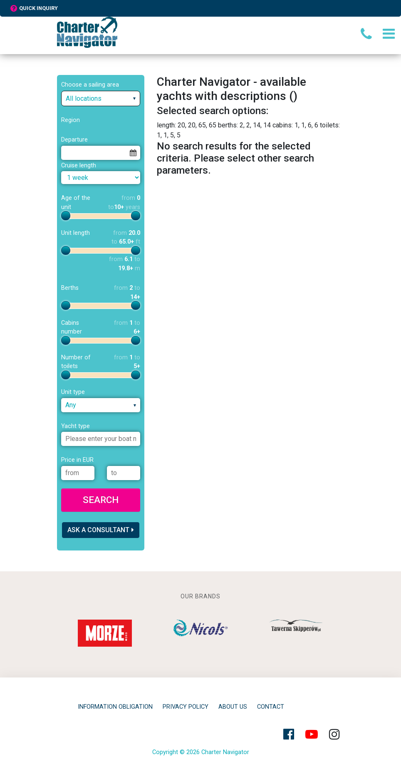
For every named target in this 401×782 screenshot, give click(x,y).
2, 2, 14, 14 (255, 125)
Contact (270, 706)
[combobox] (100, 98)
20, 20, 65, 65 (197, 125)
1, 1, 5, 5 (169, 135)
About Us (232, 706)
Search (101, 499)
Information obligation (115, 706)
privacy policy (185, 706)
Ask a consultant (100, 530)
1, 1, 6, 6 (306, 125)
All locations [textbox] (83, 98)
